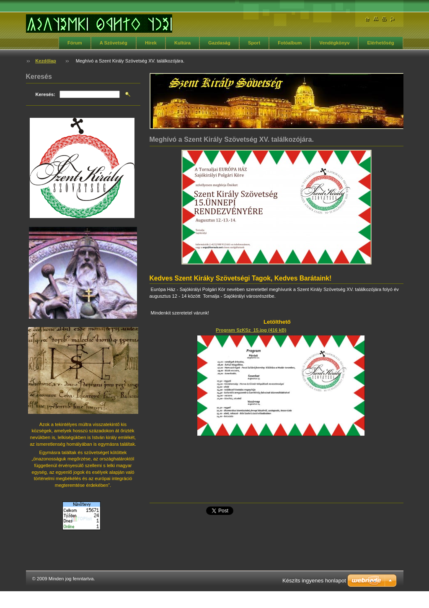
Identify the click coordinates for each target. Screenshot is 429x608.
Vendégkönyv (334, 42)
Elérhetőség (380, 42)
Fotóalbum (290, 42)
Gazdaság (219, 42)
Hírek (151, 42)
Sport (254, 42)
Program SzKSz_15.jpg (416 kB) (251, 330)
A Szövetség (113, 42)
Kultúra (182, 42)
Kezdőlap (45, 60)
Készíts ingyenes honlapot (314, 580)
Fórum (74, 42)
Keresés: (45, 94)
